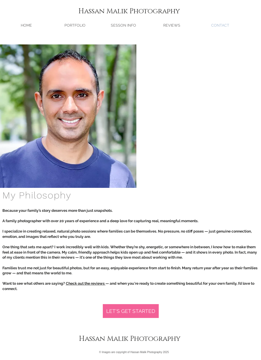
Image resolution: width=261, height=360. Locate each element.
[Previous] (20, 116)
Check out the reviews (85, 283)
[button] (75, 25)
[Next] (116, 116)
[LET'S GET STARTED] (131, 311)
